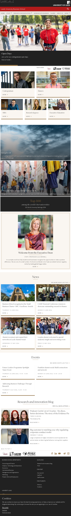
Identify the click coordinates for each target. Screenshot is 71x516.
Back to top (5, 449)
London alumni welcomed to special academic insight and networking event (51, 338)
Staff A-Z (39, 475)
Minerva (39, 485)
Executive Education (57, 112)
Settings (4, 510)
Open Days (9, 65)
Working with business (41, 13)
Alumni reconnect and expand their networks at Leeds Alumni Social (14, 338)
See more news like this (59, 282)
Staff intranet (40, 477)
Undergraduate (8, 91)
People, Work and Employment (10, 477)
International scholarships (44, 65)
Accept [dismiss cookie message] (5, 507)
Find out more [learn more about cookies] (6, 512)
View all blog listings (60, 406)
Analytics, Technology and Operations (12, 466)
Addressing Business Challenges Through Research (17, 384)
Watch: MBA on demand (62, 65)
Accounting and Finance (8, 464)
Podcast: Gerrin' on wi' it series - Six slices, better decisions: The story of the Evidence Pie (49, 412)
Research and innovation (22, 13)
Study (8, 13)
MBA (4, 112)
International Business (8, 470)
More (66, 13)
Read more (34, 422)
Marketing (5, 475)
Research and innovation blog (44, 464)
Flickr (38, 466)
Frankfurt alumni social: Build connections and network (53, 368)
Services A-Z (40, 473)
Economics (5, 468)
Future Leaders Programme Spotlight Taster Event (15, 368)
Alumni (53, 13)
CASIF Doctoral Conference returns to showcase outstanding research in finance (52, 305)
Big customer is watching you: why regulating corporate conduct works (49, 431)
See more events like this (59, 363)
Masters (40, 91)
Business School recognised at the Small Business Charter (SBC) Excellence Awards (17, 305)
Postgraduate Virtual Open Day (27, 65)
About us (60, 13)
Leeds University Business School (13, 9)
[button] (68, 9)
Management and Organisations (10, 472)
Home (3, 13)
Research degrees (32, 112)
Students (39, 487)
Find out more (35, 38)
